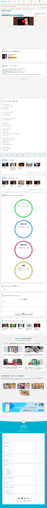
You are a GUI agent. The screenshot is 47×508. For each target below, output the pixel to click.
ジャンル (5, 448)
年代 (5, 451)
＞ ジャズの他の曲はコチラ (40, 332)
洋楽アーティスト (7, 461)
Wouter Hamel (6, 6)
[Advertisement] (23, 38)
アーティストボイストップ (8, 481)
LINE (40, 154)
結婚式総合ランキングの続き (8, 160)
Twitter (6, 154)
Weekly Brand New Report (8, 492)
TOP (1, 6)
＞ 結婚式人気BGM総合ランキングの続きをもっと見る (35, 172)
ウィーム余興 (6, 474)
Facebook (17, 154)
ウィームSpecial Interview (8, 473)
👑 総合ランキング (39, 13)
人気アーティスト (7, 459)
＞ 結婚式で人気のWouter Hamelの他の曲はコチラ (36, 189)
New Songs (6, 482)
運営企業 (25, 500)
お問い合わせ (29, 500)
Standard (5, 483)
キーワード (6, 452)
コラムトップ (6, 468)
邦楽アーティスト (7, 460)
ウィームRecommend (7, 470)
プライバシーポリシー (20, 500)
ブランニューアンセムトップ (9, 490)
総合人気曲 (6, 446)
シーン (5, 447)
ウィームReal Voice (7, 472)
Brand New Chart (6, 491)
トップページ (6, 439)
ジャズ (9, 59)
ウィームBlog (6, 469)
